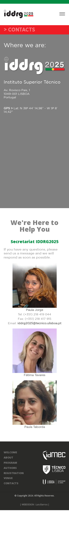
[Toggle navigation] (62, 14)
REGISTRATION (14, 473)
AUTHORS (10, 468)
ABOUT (8, 457)
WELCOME (10, 452)
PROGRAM (10, 462)
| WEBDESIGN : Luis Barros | (34, 504)
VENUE (8, 478)
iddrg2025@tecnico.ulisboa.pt (39, 323)
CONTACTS (11, 483)
